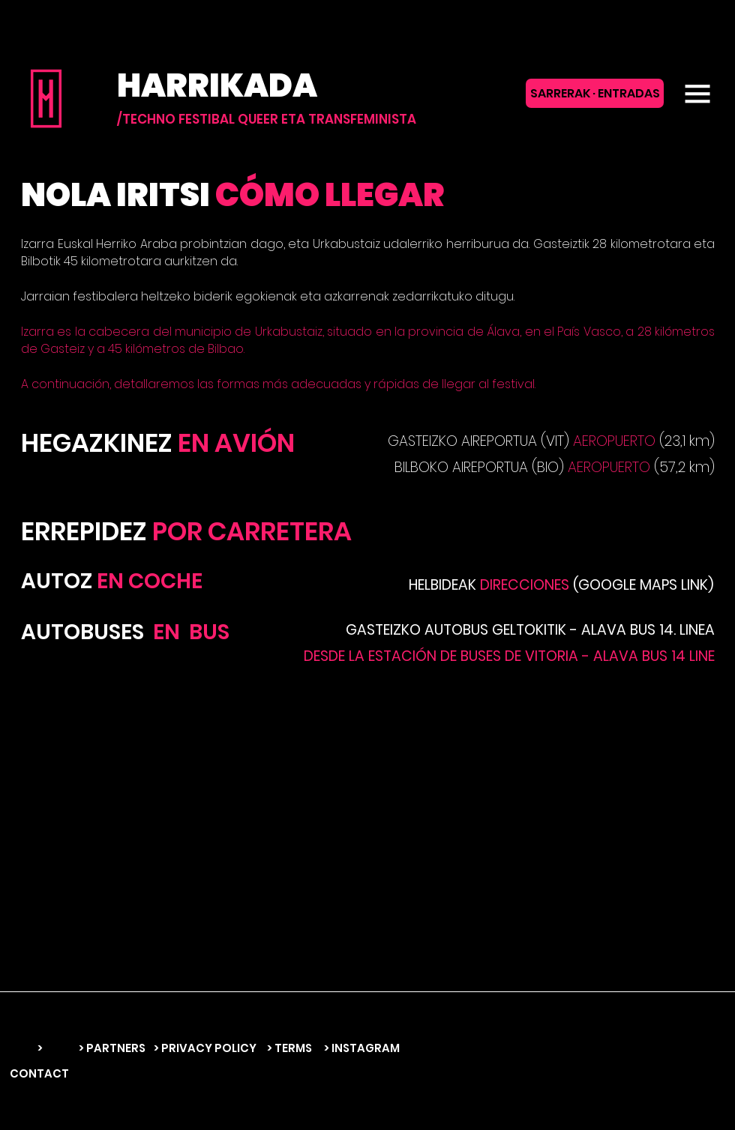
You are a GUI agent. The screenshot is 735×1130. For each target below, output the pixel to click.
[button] (697, 93)
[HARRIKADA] (297, 85)
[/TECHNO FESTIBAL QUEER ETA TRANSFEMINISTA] (266, 119)
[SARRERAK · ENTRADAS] (595, 93)
